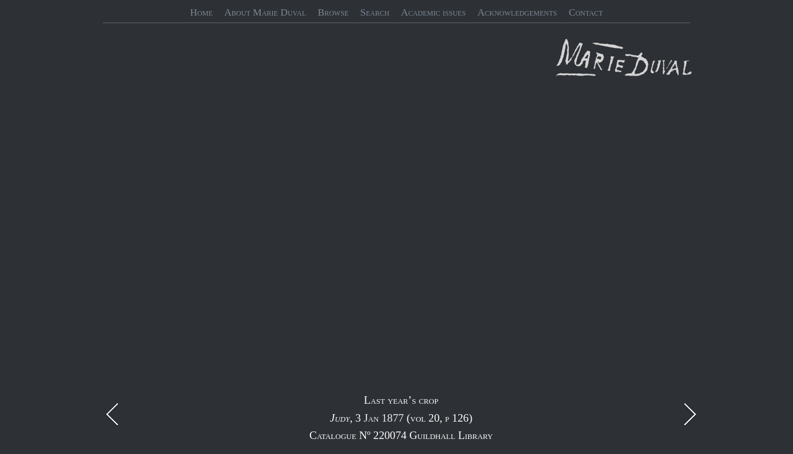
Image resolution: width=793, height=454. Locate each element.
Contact (586, 12)
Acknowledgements (517, 12)
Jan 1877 (383, 418)
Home (201, 12)
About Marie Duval (265, 12)
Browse (333, 12)
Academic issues (433, 12)
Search (374, 12)
